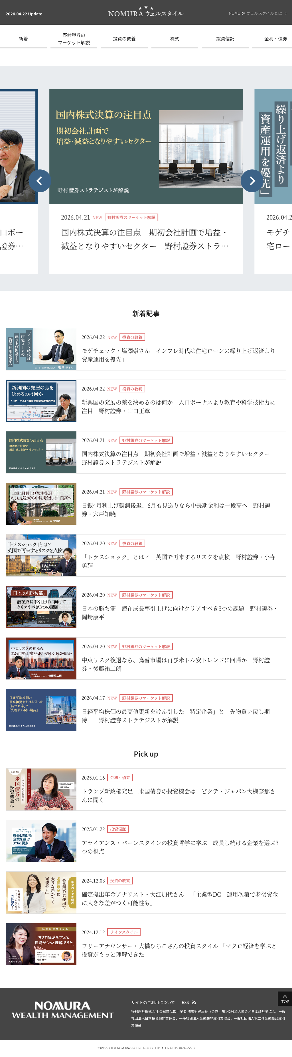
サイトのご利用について (153, 1002)
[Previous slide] (40, 180)
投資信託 (225, 38)
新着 (23, 38)
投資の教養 (124, 38)
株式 (174, 38)
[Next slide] (252, 180)
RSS (185, 1002)
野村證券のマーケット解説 (74, 39)
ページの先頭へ (285, 999)
